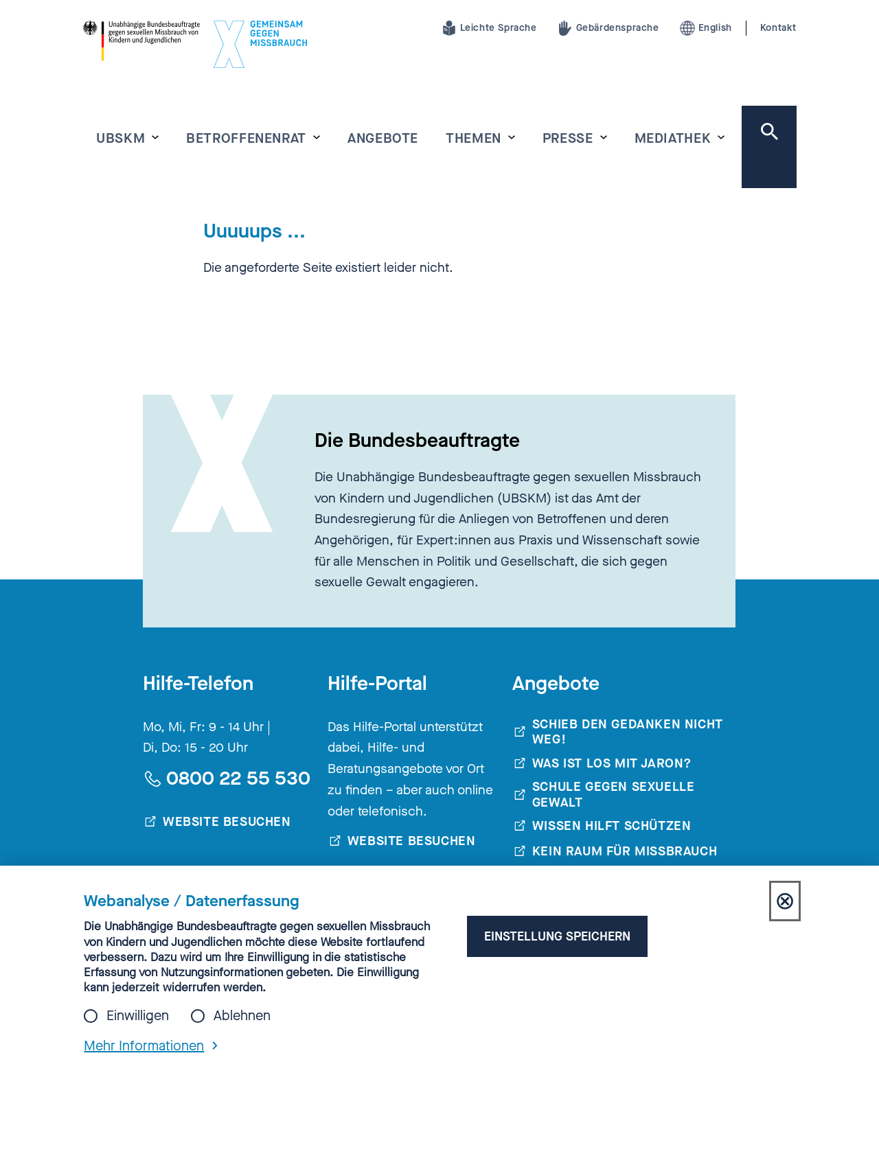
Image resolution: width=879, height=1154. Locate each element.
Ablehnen (242, 1016)
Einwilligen (137, 1016)
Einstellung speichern (554, 936)
